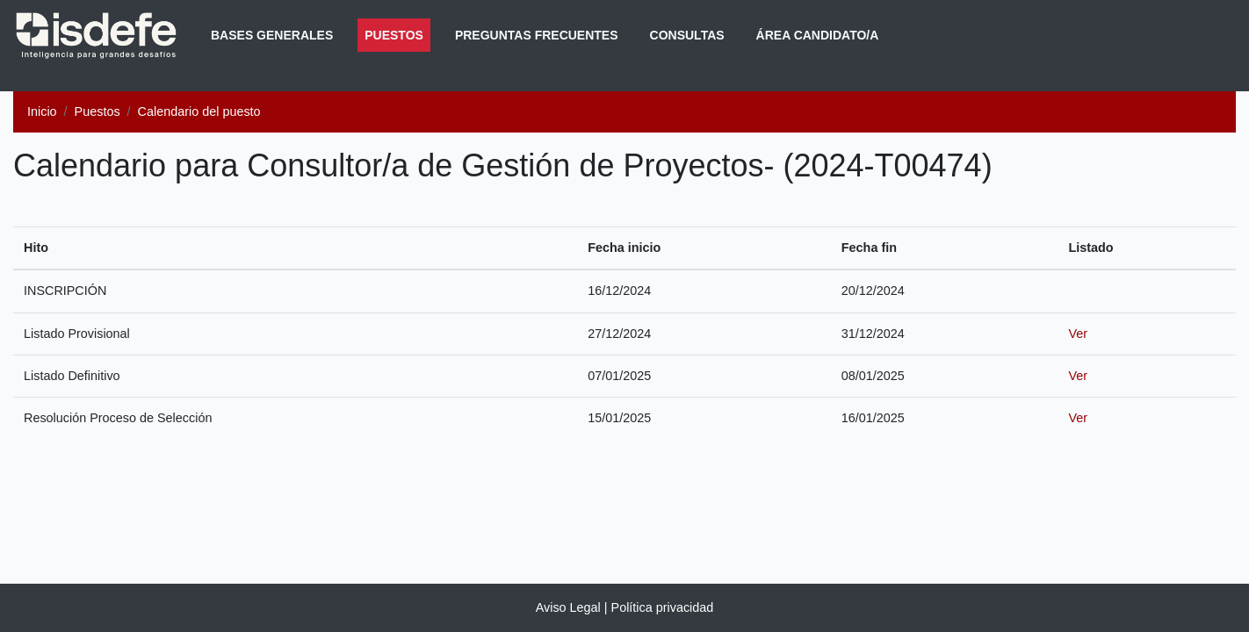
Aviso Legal (568, 607)
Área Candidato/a (817, 35)
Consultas (687, 35)
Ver (1077, 334)
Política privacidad (662, 607)
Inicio (42, 111)
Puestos (397, 33)
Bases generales (272, 35)
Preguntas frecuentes (536, 35)
